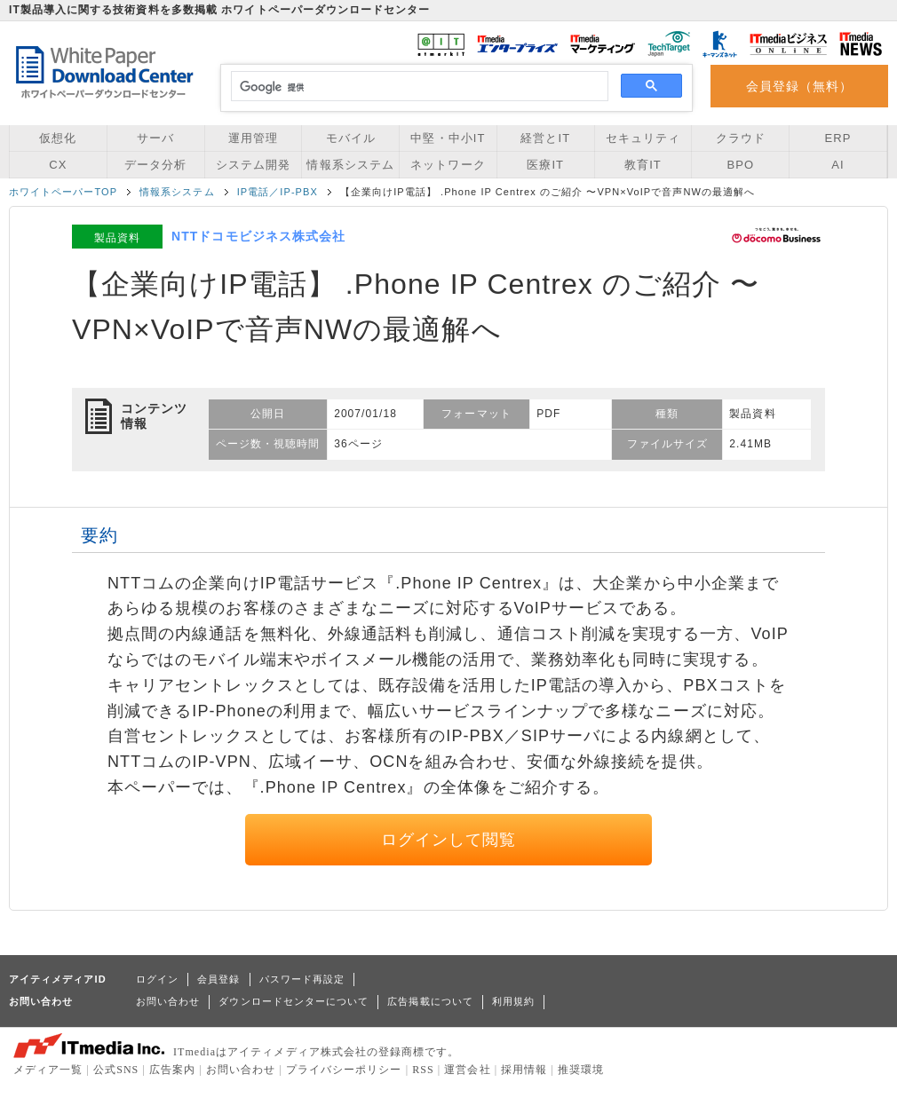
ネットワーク (447, 164)
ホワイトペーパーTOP (63, 191)
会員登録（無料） (799, 86)
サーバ (155, 138)
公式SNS (116, 1069)
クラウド (741, 138)
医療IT (545, 164)
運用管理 (253, 138)
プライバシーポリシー (344, 1069)
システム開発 (253, 164)
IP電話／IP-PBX (277, 191)
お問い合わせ (168, 1001)
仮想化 (57, 138)
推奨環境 (581, 1069)
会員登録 (218, 979)
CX (58, 164)
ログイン (157, 979)
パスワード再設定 (302, 979)
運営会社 (467, 1069)
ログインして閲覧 (449, 840)
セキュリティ (643, 138)
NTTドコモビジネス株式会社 (258, 236)
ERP (838, 138)
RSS (423, 1069)
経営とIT (545, 138)
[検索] (417, 87)
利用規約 (513, 1001)
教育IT (643, 164)
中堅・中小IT (447, 138)
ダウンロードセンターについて (293, 1001)
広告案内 (172, 1069)
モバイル (351, 138)
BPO (740, 164)
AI (837, 164)
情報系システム (349, 164)
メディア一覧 (48, 1069)
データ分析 (155, 164)
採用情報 (524, 1069)
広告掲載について (430, 1001)
